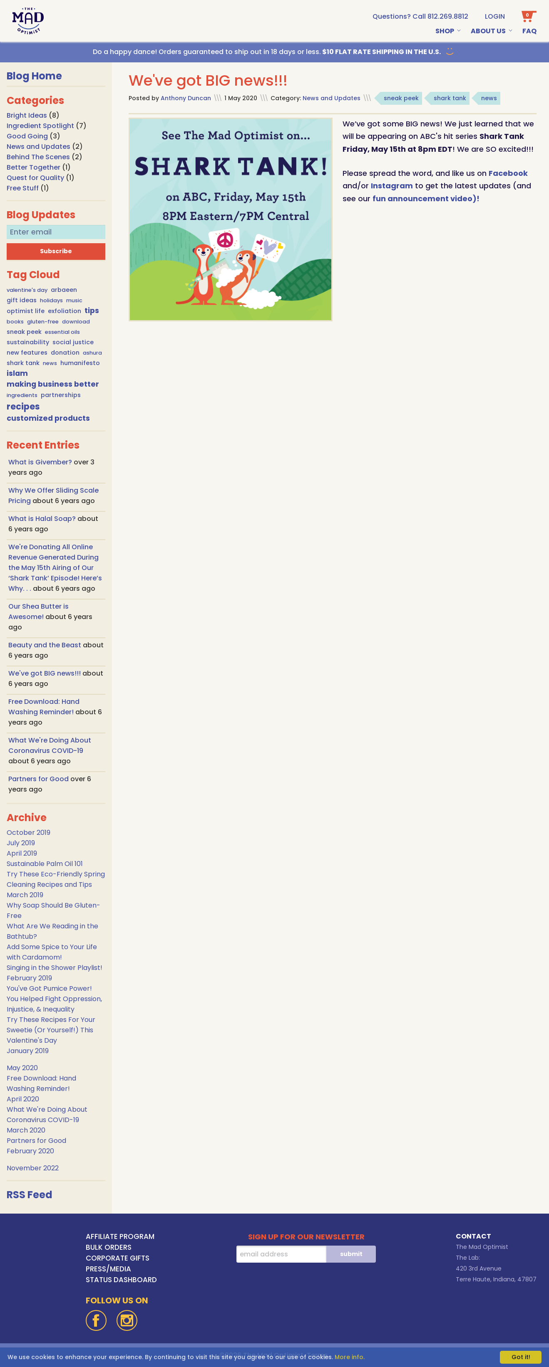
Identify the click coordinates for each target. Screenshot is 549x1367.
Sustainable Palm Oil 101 (45, 864)
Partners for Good (39, 779)
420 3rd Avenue (479, 1268)
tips (91, 311)
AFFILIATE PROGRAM (120, 1236)
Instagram (392, 185)
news (50, 363)
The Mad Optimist (482, 1247)
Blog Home (34, 76)
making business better (53, 384)
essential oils (62, 332)
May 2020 (22, 1068)
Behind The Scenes (38, 157)
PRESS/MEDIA (108, 1269)
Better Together (33, 167)
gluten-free (43, 321)
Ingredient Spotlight (40, 126)
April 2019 (22, 853)
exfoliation (64, 311)
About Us (488, 31)
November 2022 (33, 1168)
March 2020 (26, 1130)
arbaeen (64, 290)
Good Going (27, 136)
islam (17, 373)
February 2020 (30, 1151)
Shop (444, 31)
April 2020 (23, 1099)
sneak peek (24, 332)
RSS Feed (29, 1195)
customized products (48, 418)
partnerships (61, 395)
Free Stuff (23, 188)
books (15, 321)
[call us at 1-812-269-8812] (420, 16)
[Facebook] (96, 1320)
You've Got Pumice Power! (49, 988)
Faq (529, 31)
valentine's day (27, 290)
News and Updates (38, 146)
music (74, 300)
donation (65, 352)
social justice (73, 342)
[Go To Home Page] (28, 21)
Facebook (508, 173)
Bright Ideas (27, 115)
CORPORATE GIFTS (117, 1258)
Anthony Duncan (186, 98)
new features (27, 352)
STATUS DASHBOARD (121, 1280)
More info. (350, 1357)
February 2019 (29, 978)
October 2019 (28, 832)
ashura (92, 352)
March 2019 (25, 895)
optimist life (26, 311)
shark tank (23, 363)
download (76, 321)
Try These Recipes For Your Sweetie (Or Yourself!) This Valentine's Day (51, 1030)
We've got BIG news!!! (45, 673)
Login (495, 16)
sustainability (28, 342)
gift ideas (22, 300)
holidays (51, 300)
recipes (23, 406)
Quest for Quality (35, 178)
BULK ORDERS (109, 1247)
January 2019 (28, 1051)
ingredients (22, 395)
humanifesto (80, 363)
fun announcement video (422, 198)
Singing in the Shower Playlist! (54, 967)
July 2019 (21, 843)
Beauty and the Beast (45, 645)
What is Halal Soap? (42, 518)
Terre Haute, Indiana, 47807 (496, 1279)
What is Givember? (41, 462)
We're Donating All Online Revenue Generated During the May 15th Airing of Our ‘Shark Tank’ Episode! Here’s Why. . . (55, 567)
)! (475, 198)
